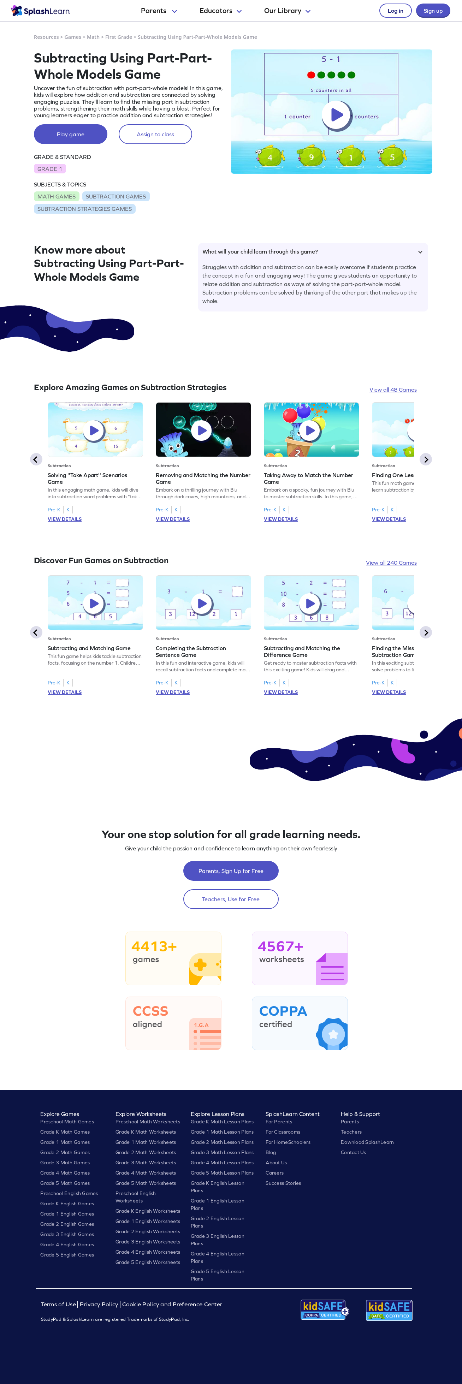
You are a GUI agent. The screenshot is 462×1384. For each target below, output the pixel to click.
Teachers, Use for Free (231, 899)
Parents (159, 10)
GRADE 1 (49, 169)
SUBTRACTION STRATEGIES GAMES (84, 209)
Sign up (433, 10)
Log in (395, 10)
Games (73, 37)
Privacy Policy (99, 1304)
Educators (221, 10)
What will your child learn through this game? (312, 251)
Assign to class (155, 134)
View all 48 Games (393, 389)
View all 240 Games (391, 562)
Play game (70, 134)
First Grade (118, 37)
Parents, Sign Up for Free (231, 871)
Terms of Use (59, 1304)
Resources (46, 37)
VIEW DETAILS (65, 519)
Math (93, 37)
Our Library (287, 10)
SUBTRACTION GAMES (116, 196)
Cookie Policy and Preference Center (172, 1304)
